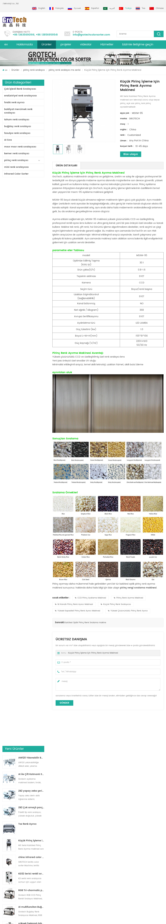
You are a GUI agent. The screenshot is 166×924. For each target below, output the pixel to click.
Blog (4, 849)
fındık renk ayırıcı (14, 102)
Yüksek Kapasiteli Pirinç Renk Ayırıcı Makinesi (77, 610)
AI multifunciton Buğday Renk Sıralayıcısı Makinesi (31, 343)
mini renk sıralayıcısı (16, 167)
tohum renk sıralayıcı (16, 119)
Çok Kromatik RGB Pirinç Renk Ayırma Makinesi (23, 776)
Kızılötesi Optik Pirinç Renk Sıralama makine (85, 622)
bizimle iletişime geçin (137, 44)
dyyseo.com (97, 918)
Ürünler (47, 44)
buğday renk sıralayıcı (17, 126)
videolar (86, 44)
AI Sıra (8, 140)
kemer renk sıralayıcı (16, 153)
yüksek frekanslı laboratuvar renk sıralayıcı (31, 360)
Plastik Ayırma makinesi (90, 849)
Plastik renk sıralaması (89, 860)
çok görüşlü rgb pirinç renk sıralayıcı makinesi (104, 776)
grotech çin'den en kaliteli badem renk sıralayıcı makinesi (46, 854)
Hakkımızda (25, 44)
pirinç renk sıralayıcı (34, 70)
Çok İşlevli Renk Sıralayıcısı (20, 89)
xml (4, 854)
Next (4, 790)
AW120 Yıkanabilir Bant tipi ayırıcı (31, 194)
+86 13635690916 (24, 35)
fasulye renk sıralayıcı (17, 133)
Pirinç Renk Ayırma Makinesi (128, 597)
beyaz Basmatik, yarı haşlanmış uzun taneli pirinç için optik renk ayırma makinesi (145, 776)
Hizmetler (106, 44)
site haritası (7, 837)
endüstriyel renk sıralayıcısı (20, 96)
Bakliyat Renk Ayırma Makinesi (93, 837)
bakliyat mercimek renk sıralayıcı (18, 111)
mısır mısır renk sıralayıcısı (20, 147)
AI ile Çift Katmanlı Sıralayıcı (31, 211)
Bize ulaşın (130, 154)
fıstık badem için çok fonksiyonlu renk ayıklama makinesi (46, 876)
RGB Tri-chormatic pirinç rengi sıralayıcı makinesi (31, 327)
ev (6, 44)
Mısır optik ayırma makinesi (92, 854)
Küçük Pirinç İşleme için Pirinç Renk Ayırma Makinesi (31, 277)
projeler (65, 44)
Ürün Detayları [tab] (66, 165)
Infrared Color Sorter (16, 174)
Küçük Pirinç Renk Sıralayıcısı (116, 604)
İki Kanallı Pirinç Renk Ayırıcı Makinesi (74, 604)
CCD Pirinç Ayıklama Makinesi (90, 597)
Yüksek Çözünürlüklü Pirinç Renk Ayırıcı (128, 610)
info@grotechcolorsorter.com (91, 35)
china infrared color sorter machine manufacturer (31, 294)
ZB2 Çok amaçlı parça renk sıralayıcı (31, 244)
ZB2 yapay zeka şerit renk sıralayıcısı (31, 227)
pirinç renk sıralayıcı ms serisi (64, 70)
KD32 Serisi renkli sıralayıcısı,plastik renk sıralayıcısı (31, 310)
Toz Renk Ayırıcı (27, 260)
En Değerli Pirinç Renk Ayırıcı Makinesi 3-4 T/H (31, 376)
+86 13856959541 (47, 35)
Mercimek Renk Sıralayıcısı (91, 843)
